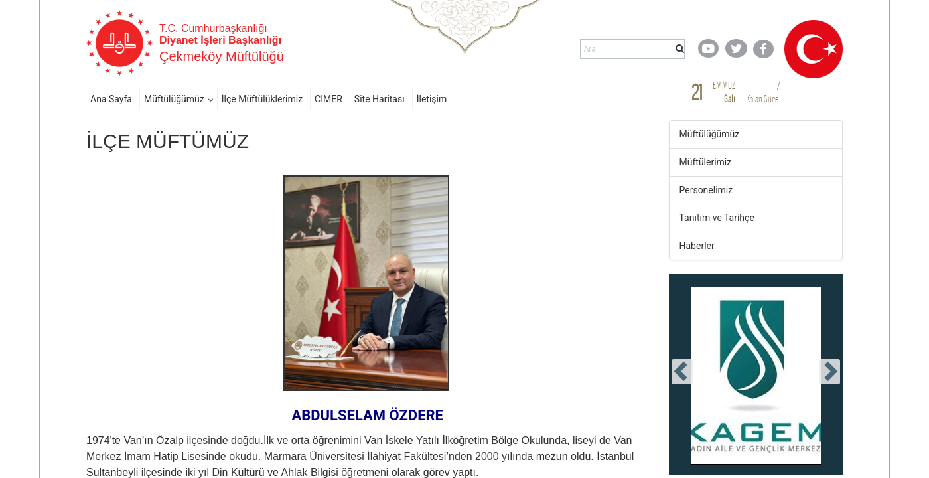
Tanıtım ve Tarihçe (716, 217)
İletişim (432, 99)
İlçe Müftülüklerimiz (262, 99)
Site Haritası (379, 99)
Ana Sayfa (111, 99)
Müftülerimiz (705, 162)
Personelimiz (706, 190)
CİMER (328, 99)
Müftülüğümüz (174, 99)
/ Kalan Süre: (763, 92)
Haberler (697, 245)
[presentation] (682, 371)
